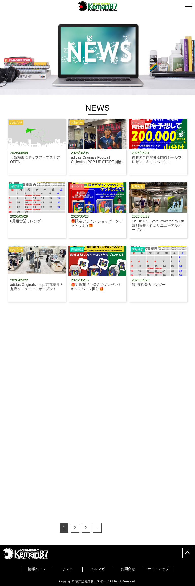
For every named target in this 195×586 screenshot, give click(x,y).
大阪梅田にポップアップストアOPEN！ (37, 147)
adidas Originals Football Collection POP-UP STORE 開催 (97, 147)
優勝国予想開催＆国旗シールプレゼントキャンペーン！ (158, 147)
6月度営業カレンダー (37, 210)
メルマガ (97, 569)
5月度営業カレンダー (158, 274)
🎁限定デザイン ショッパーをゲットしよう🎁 (97, 210)
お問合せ (128, 569)
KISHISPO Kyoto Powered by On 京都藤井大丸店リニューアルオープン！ (158, 210)
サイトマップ (158, 569)
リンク (67, 569)
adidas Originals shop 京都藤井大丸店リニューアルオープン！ (37, 274)
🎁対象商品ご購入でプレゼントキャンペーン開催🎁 (97, 274)
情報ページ (37, 569)
